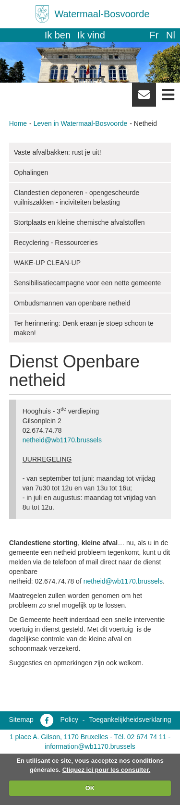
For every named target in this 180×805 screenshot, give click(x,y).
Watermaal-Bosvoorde (101, 14)
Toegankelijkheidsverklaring (130, 719)
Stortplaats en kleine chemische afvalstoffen (79, 222)
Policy (69, 719)
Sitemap (21, 719)
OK (90, 788)
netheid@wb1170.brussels (62, 440)
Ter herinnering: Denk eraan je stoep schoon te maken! (84, 328)
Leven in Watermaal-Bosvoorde (81, 123)
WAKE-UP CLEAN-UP (47, 263)
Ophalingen (31, 172)
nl (170, 35)
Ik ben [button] (58, 35)
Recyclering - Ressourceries (56, 242)
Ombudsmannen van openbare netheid (72, 303)
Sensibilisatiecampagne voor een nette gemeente (87, 283)
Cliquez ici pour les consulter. (106, 769)
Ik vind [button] (91, 35)
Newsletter (144, 98)
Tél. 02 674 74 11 (140, 737)
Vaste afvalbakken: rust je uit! (57, 152)
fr (153, 35)
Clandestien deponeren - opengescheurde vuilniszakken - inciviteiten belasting (77, 197)
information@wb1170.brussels (90, 746)
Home (18, 123)
